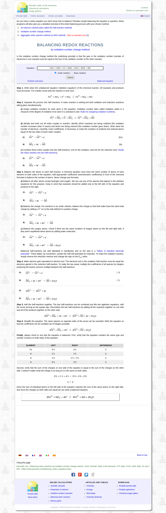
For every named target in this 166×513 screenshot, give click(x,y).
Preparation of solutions (59, 490)
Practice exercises (35, 81)
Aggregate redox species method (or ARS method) (43, 35)
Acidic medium (63, 73)
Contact (144, 8)
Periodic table (33, 494)
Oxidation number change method (36, 31)
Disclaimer (112, 507)
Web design (90, 493)
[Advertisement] (137, 99)
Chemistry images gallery (128, 493)
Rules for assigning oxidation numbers (97, 112)
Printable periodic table (127, 486)
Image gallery (35, 11)
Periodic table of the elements (43, 6)
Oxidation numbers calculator (62, 493)
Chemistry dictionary (94, 497)
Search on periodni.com (137, 11)
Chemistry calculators (39, 8)
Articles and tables (55, 16)
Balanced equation (105, 81)
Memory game (56, 501)
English (145, 16)
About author (33, 497)
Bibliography (101, 507)
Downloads (70, 16)
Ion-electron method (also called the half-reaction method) (46, 28)
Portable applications (127, 490)
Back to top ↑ (143, 455)
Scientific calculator (58, 486)
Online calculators (38, 16)
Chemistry (90, 486)
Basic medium (79, 73)
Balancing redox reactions (60, 497)
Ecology (89, 490)
